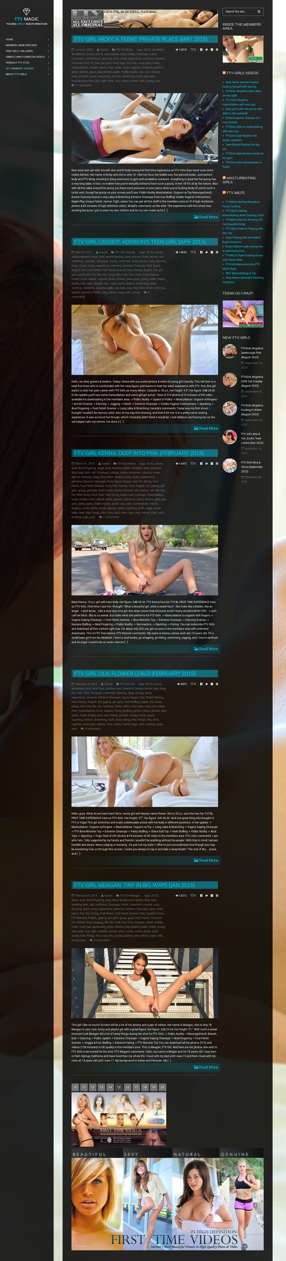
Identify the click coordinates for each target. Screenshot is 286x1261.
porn (137, 279)
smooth (83, 76)
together (77, 724)
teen (152, 76)
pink (157, 499)
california (77, 261)
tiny (111, 935)
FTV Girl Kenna (126, 463)
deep (96, 477)
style (153, 283)
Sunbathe (89, 288)
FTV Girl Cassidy (125, 252)
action (90, 54)
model (93, 67)
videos (134, 80)
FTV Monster (79, 918)
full (155, 270)
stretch (116, 76)
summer (77, 288)
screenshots (141, 503)
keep (158, 702)
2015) (147, 49)
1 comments (111, 517)
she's (121, 931)
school (112, 931)
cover (156, 472)
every (123, 58)
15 (118, 1087)
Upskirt (76, 292)
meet (75, 499)
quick (115, 503)
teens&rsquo (79, 80)
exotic (136, 477)
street (147, 931)
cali (161, 256)
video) (125, 80)
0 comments (83, 85)
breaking (77, 904)
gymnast (91, 490)
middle (158, 922)
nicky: (118, 67)
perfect (159, 67)
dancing (107, 58)
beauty (139, 688)
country (146, 472)
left (152, 490)
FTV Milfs (236, 192)
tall (117, 288)
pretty (144, 279)
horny (117, 490)
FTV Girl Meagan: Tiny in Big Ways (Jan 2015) (134, 885)
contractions (93, 58)
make (156, 63)
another (110, 688)
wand (126, 724)
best (146, 468)
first (86, 63)
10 (75, 1087)
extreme (148, 58)
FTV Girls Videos (243, 73)
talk (145, 76)
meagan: (139, 922)
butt (87, 472)
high (122, 63)
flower (149, 697)
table (110, 288)
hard (115, 63)
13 (101, 1087)
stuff (139, 76)
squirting (131, 508)
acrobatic (158, 49)
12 (92, 1087)
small (85, 508)
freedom (151, 913)
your (157, 80)
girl (103, 63)
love (131, 274)
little (79, 494)
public (116, 72)
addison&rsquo (81, 256)
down (75, 265)
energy (139, 693)
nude (126, 67)
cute (151, 261)
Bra (74, 693)
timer (149, 288)
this (97, 80)
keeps (75, 706)
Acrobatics (78, 54)
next (110, 67)
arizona (136, 256)
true (163, 288)
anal (102, 256)
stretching (128, 76)
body (123, 54)
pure (99, 715)
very (117, 80)
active (99, 54)
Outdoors (147, 67)
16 (127, 1087)
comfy (113, 261)
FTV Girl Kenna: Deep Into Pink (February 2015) (139, 453)
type (131, 512)
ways (121, 292)
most (84, 279)
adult (95, 256)
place (93, 72)
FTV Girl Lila (127, 684)
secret (154, 503)
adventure (78, 688)
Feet (149, 265)
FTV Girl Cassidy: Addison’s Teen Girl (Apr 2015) (140, 242)
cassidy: (89, 261)
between (156, 468)
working (76, 517)
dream (119, 477)
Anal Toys (98, 688)
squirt (120, 508)
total (156, 288)
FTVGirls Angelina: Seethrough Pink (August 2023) (252, 353)
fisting (147, 481)
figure (156, 265)
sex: (147, 72)
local (94, 494)
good (81, 274)
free (97, 63)
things (96, 512)
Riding (114, 715)
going (81, 490)
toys (92, 724)
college (114, 472)
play (100, 72)
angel (100, 468)
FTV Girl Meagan (130, 895)
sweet (157, 508)
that (91, 80)
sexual (155, 72)
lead (83, 706)
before (115, 54)
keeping (98, 922)
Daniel (104, 49)
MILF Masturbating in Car (241, 273)
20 (162, 1087)
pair (89, 926)
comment (78, 58)
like (134, 63)
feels (110, 481)
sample (98, 283)
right (89, 283)
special (111, 508)
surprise (101, 288)
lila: (100, 706)
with (142, 80)
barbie (127, 468)
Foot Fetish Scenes (114, 270)
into (128, 63)
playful (135, 926)
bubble (131, 54)
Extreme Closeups (134, 265)
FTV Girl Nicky (124, 49)
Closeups (142, 54)
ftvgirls (148, 270)
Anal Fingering (115, 256)
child (86, 693)
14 (110, 1087)
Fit (91, 63)
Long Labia (144, 63)
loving (115, 494)
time (111, 80)
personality (99, 926)
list (104, 274)
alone (75, 900)
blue (74, 472)
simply (133, 715)
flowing (159, 697)
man (138, 274)
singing (76, 508)
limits (118, 706)
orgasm (135, 67)
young (150, 80)
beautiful (137, 468)
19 (153, 1087)
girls (108, 63)
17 (136, 1087)
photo (75, 72)
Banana (117, 468)
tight (104, 80)
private (108, 72)
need (108, 499)
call (93, 472)
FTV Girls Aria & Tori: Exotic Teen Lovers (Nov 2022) (252, 438)
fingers (76, 270)
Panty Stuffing (123, 710)
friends (138, 270)
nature (103, 67)
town (124, 512)
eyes (152, 909)
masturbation (80, 67)
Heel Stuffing (132, 702)
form (108, 486)
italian (81, 922)
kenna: (145, 490)
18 (145, 1087)
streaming (104, 76)
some (93, 76)
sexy (74, 76)
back (115, 900)
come (153, 54)
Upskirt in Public (91, 292)
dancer (76, 477)
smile (93, 508)
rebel (81, 931)
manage (140, 494)
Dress (83, 265)
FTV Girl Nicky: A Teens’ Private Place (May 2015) (141, 39)
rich (87, 931)
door (116, 58)
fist (141, 481)
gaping (155, 486)
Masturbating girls (239, 180)
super (148, 508)
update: (101, 724)
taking (126, 719)
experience (135, 58)
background (127, 900)
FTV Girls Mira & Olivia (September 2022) (252, 467)
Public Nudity (129, 72)
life (94, 274)
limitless (108, 706)
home (109, 490)
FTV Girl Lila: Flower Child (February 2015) (135, 673)
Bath (145, 256)
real (141, 72)
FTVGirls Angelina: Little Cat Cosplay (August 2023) (252, 381)
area (107, 54)
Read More (208, 217)
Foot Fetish (94, 270)
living (86, 494)
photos (84, 72)
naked (92, 279)
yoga (85, 517)
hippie (144, 702)
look (124, 274)
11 (84, 1087)
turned (118, 935)
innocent (127, 490)
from (132, 486)
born (154, 900)
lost (124, 922)
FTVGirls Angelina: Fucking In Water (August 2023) (252, 410)
